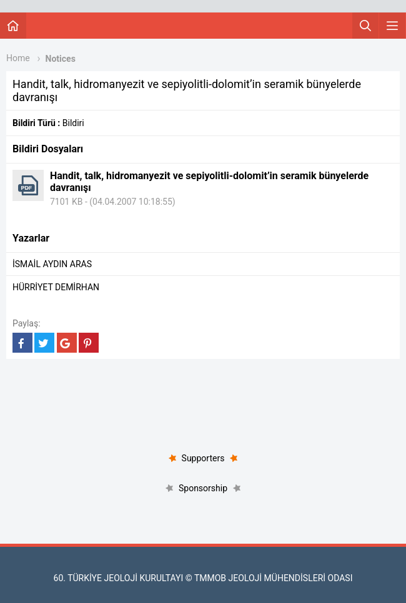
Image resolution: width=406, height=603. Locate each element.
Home (18, 58)
